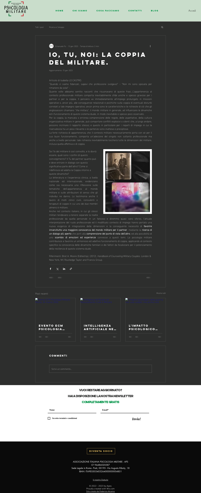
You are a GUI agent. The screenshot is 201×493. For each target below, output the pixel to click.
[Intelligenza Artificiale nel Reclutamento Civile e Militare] (101, 309)
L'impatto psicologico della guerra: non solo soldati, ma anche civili (144, 327)
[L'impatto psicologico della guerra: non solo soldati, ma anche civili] (145, 309)
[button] (82, 10)
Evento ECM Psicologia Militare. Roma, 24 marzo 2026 (55, 327)
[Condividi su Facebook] (50, 268)
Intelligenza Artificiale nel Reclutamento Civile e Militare (100, 327)
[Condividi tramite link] (71, 268)
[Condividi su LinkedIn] (64, 268)
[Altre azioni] (150, 46)
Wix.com (111, 488)
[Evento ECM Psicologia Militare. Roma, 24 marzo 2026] (55, 309)
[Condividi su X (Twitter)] (57, 268)
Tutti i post (39, 27)
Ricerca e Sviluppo (56, 27)
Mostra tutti (161, 293)
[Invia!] (136, 419)
